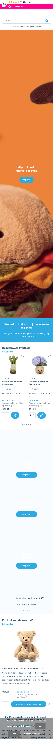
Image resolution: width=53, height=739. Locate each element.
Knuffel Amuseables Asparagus (12, 383)
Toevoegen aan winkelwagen (28, 704)
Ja (40, 726)
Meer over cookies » (33, 733)
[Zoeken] (26, 21)
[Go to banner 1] (26, 458)
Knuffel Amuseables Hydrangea (38, 383)
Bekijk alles (26, 179)
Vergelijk (7, 389)
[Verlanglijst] (22, 356)
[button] (23, 424)
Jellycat (5, 378)
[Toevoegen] (15, 415)
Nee (14, 733)
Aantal (5, 704)
